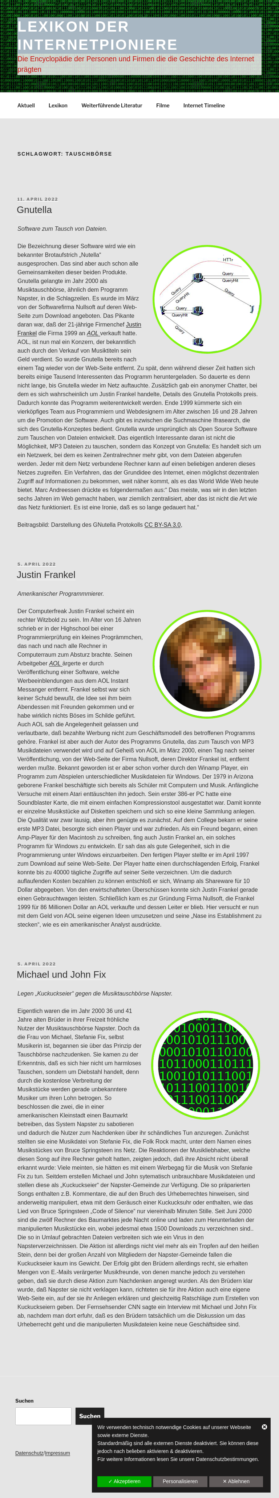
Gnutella (34, 209)
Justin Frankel (46, 574)
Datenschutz (29, 1453)
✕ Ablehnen (236, 1481)
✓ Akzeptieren (124, 1481)
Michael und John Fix (61, 974)
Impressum (57, 1453)
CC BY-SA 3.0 (163, 525)
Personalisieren (180, 1481)
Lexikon (58, 105)
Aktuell (26, 105)
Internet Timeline (204, 105)
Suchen (24, 1401)
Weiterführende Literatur (111, 105)
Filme (163, 105)
